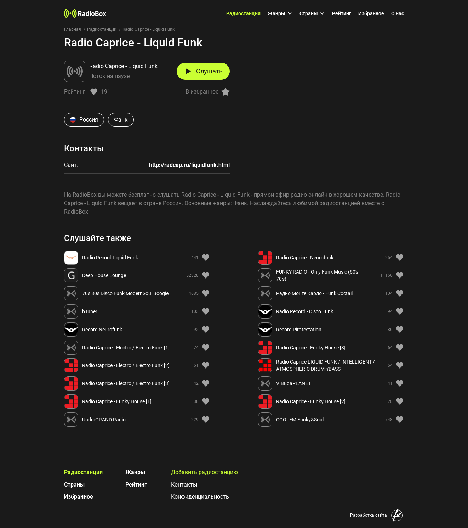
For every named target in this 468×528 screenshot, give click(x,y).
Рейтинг (341, 13)
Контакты (184, 484)
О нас (397, 13)
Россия (84, 119)
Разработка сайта (368, 515)
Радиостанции (243, 13)
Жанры (280, 13)
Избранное (371, 13)
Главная (72, 29)
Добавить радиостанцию (204, 472)
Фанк (121, 119)
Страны (312, 13)
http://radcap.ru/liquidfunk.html (189, 165)
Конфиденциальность (200, 496)
